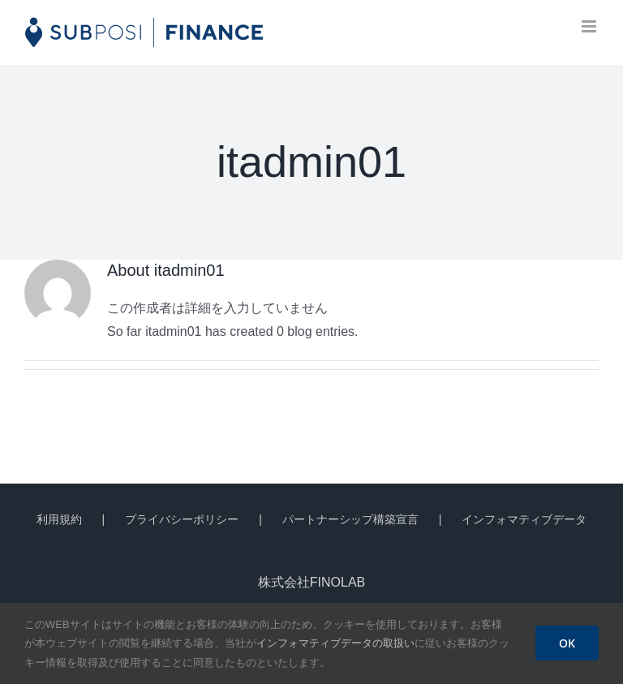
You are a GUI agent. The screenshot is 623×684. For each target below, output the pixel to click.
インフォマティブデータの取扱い (335, 643)
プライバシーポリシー (181, 519)
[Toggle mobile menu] (590, 26)
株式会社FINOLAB (311, 582)
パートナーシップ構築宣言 (350, 519)
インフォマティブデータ (524, 519)
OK (567, 643)
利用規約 (59, 519)
